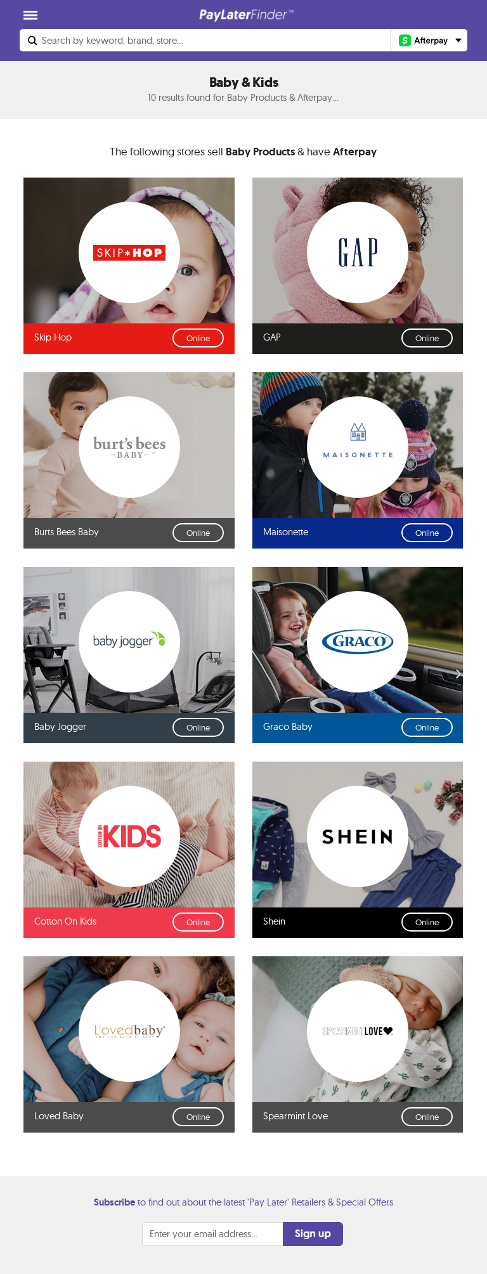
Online (198, 338)
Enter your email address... (203, 1234)
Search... (112, 40)
